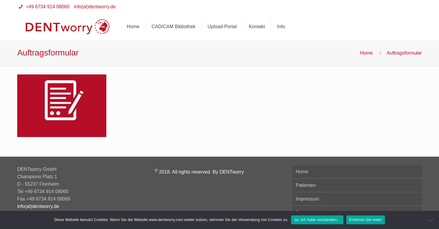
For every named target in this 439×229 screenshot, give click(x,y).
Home (366, 52)
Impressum (307, 198)
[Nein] (432, 220)
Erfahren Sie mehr (365, 219)
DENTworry (232, 171)
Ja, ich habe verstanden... (317, 219)
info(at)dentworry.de (95, 6)
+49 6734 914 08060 (47, 6)
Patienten (306, 185)
